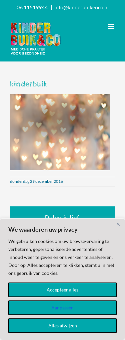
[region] (62, 279)
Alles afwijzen (62, 325)
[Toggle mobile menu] (111, 26)
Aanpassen (62, 307)
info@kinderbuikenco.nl (81, 7)
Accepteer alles (62, 289)
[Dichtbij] (118, 224)
